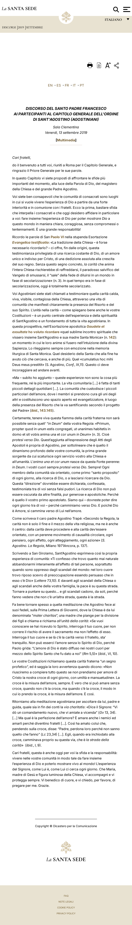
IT (74, 85)
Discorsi (9, 27)
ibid (34, 410)
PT (82, 85)
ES (59, 85)
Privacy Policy (66, 913)
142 (112, 337)
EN (50, 85)
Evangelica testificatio (30, 242)
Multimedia (66, 140)
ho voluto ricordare (43, 332)
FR (67, 85)
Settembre (34, 27)
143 (43, 410)
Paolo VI (57, 237)
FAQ (66, 895)
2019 (21, 27)
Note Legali (66, 901)
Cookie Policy (66, 907)
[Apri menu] (126, 9)
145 (49, 410)
